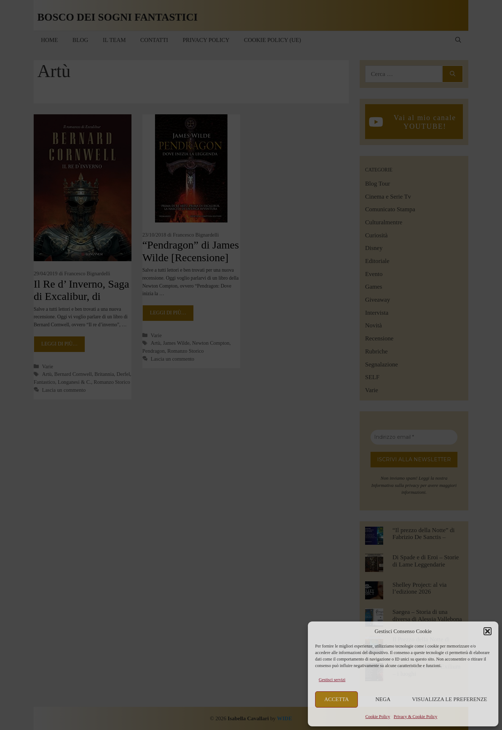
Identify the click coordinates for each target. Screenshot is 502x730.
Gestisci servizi (332, 679)
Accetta (336, 699)
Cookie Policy (377, 716)
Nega (383, 699)
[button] (487, 631)
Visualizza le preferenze (450, 699)
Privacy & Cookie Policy (415, 716)
